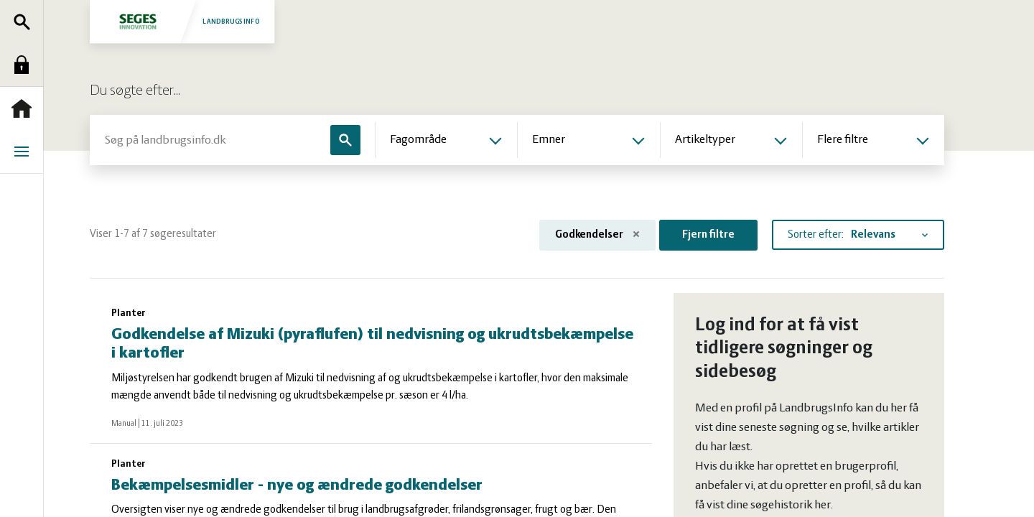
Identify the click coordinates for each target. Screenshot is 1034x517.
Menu (25, 151)
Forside (25, 108)
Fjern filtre (708, 235)
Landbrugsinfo (181, 21)
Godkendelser (597, 235)
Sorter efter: (816, 235)
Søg (25, 21)
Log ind (25, 64)
